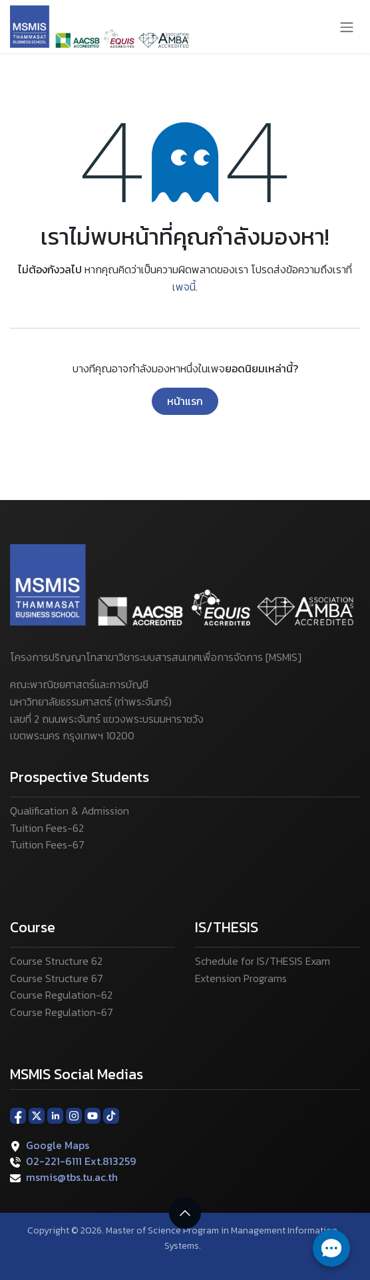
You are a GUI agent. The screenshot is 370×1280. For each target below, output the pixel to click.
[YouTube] (92, 1115)
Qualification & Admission (69, 811)
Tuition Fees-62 (47, 828)
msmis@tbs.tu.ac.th (72, 1177)
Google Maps (57, 1145)
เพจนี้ (184, 287)
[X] (37, 1115)
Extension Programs (241, 978)
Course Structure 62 (56, 961)
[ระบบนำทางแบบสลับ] (346, 27)
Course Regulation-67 (61, 1012)
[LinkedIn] (55, 1115)
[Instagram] (74, 1115)
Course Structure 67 (56, 978)
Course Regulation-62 (61, 995)
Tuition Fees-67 (47, 844)
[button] (185, 1213)
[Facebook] (18, 1115)
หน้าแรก (185, 401)
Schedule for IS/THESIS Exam (262, 961)
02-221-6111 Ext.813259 (81, 1161)
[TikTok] (111, 1115)
